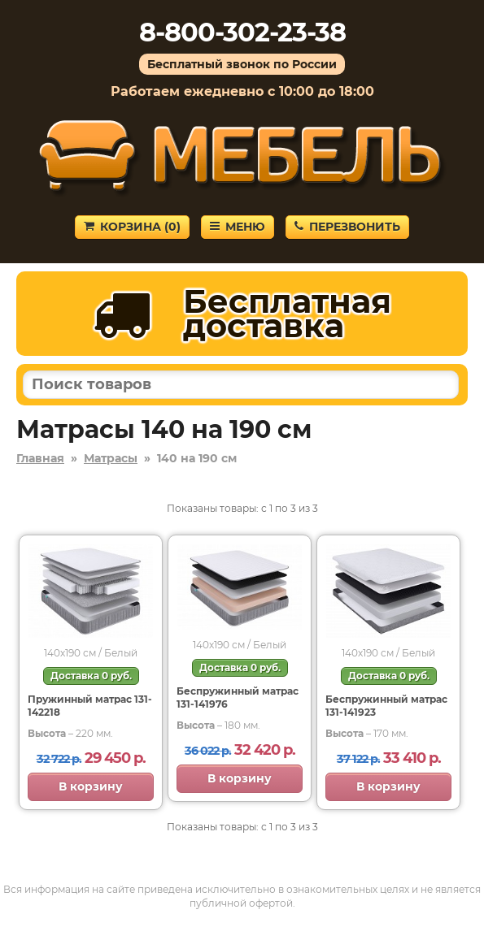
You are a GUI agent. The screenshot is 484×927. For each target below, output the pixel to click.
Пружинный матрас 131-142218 (90, 705)
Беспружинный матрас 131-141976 (238, 697)
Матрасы (110, 458)
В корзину (91, 786)
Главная (40, 458)
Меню (237, 226)
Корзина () (132, 226)
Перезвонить (347, 226)
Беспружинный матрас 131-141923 (386, 705)
